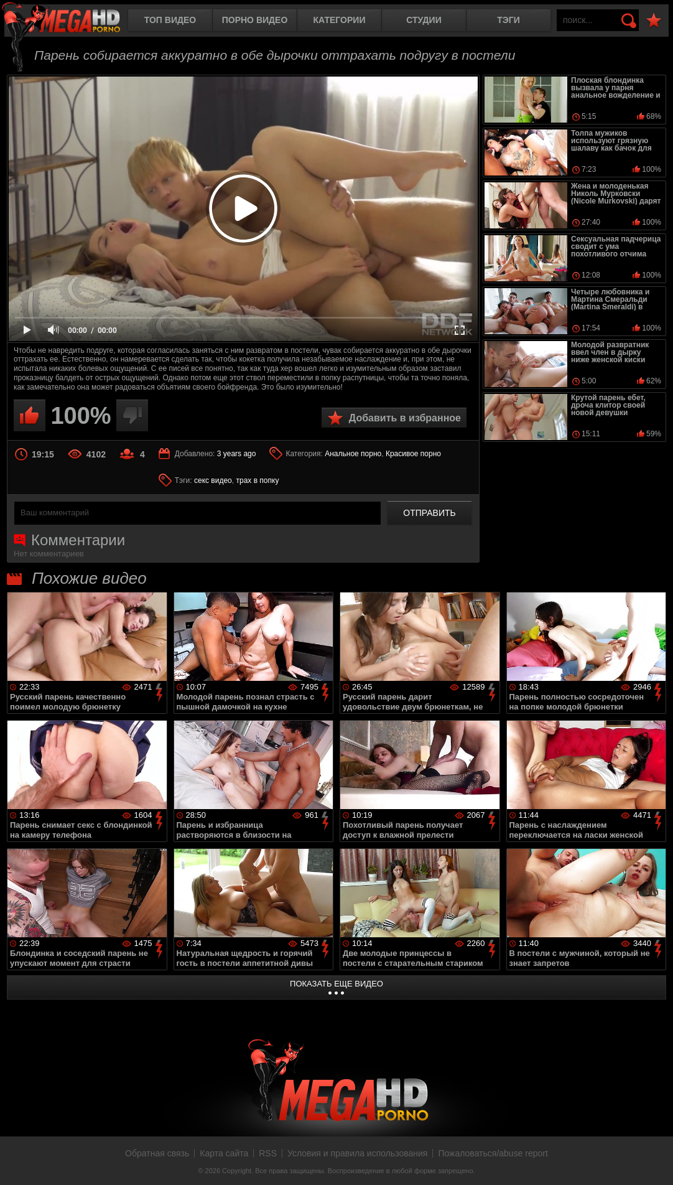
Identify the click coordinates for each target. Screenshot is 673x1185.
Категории (339, 20)
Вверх (654, 1162)
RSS (268, 1153)
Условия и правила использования (357, 1153)
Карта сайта (224, 1153)
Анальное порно (353, 453)
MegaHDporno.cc (71, 21)
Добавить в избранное (405, 418)
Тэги (508, 20)
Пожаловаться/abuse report (493, 1153)
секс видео (213, 480)
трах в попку (257, 480)
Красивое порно (413, 453)
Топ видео (170, 20)
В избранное (653, 20)
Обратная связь (157, 1153)
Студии (423, 20)
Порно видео (255, 20)
